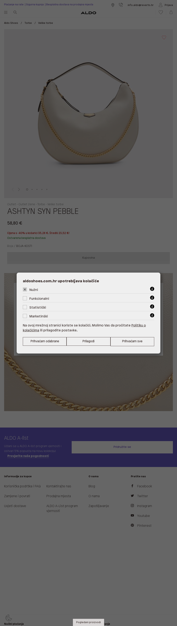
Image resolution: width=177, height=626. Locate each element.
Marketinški (38, 316)
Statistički (37, 307)
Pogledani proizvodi (88, 622)
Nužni (33, 290)
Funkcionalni (39, 298)
